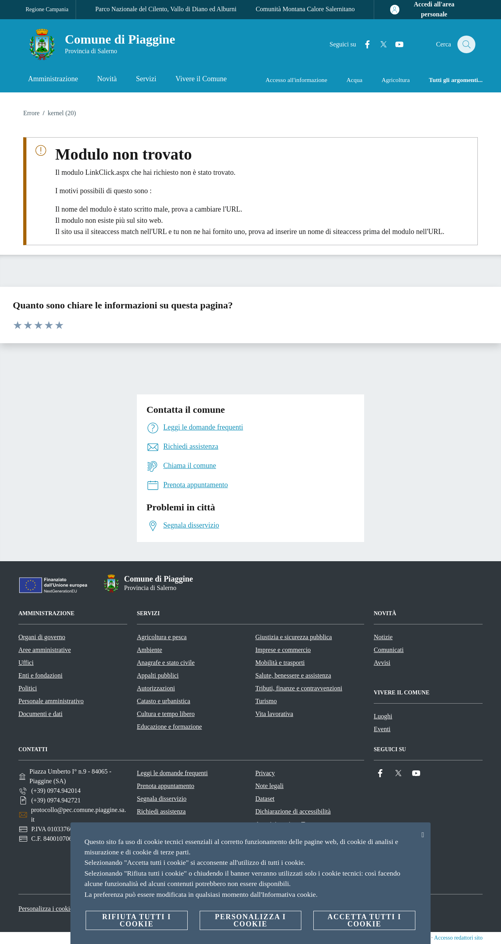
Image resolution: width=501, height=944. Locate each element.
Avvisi (382, 662)
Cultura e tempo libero (165, 713)
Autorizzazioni (156, 688)
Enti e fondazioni (40, 675)
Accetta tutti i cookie (364, 920)
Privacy (265, 773)
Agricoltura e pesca (161, 637)
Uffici (26, 662)
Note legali (269, 785)
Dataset (265, 798)
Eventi (382, 729)
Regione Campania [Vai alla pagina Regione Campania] (47, 9)
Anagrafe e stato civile (165, 662)
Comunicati (389, 649)
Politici (27, 688)
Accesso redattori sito (458, 938)
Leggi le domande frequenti (172, 773)
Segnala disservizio (161, 798)
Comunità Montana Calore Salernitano (305, 9)
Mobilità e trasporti (280, 662)
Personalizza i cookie (45, 908)
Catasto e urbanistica (163, 701)
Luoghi (383, 716)
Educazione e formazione (169, 726)
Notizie (383, 637)
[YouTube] (395, 45)
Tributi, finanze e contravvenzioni (298, 688)
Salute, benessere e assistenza (293, 675)
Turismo (266, 701)
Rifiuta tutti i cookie (136, 920)
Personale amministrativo (51, 701)
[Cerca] (465, 44)
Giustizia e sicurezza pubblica (293, 637)
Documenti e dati (40, 713)
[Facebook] (363, 45)
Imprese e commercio (283, 649)
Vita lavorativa (274, 713)
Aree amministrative (44, 649)
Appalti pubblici (157, 675)
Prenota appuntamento (165, 785)
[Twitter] (379, 45)
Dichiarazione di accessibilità (293, 811)
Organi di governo (41, 637)
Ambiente (149, 649)
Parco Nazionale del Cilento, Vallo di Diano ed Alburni (165, 9)
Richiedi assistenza (161, 811)
